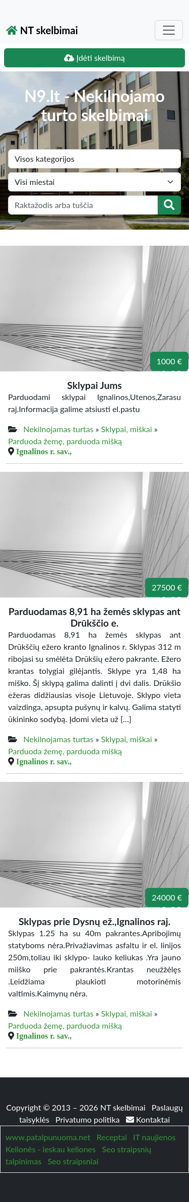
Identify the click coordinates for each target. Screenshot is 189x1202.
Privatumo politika (88, 1119)
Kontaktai (148, 1119)
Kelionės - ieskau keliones (51, 1149)
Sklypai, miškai (126, 429)
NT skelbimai (42, 30)
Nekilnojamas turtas (58, 429)
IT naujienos (154, 1137)
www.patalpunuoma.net (48, 1137)
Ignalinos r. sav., (44, 451)
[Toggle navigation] (169, 30)
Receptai (111, 1137)
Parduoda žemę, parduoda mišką (65, 441)
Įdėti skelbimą (94, 57)
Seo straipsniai (72, 1161)
